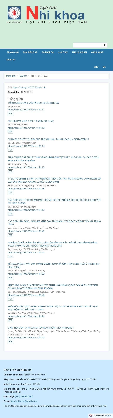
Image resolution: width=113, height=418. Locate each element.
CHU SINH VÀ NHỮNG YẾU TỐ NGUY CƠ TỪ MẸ (31, 121)
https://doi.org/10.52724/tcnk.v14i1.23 (26, 295)
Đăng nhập (97, 52)
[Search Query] (87, 45)
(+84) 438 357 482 (24, 396)
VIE (104, 67)
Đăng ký (11, 60)
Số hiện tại (48, 52)
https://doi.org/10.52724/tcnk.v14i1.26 (26, 316)
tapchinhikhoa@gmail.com (24, 401)
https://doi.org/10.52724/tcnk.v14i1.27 (26, 337)
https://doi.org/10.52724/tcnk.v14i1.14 (26, 146)
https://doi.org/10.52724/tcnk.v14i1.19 (26, 210)
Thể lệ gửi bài (79, 52)
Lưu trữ (62, 52)
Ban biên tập (30, 52)
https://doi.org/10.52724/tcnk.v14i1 (29, 87)
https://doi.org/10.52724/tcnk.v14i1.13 (26, 128)
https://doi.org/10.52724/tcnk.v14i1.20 (26, 231)
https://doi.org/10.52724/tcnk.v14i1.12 (26, 109)
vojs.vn (108, 416)
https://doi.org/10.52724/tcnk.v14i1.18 (26, 188)
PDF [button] (10, 113)
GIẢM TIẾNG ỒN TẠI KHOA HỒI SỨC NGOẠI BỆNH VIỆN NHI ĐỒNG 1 (41, 327)
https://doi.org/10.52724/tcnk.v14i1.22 (26, 274)
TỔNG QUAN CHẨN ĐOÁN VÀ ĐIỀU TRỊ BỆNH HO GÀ (33, 103)
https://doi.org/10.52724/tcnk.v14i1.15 (26, 167)
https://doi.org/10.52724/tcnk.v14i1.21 (26, 252)
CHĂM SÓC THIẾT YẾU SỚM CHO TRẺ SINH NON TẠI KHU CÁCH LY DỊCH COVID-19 (48, 139)
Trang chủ (13, 52)
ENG (96, 67)
